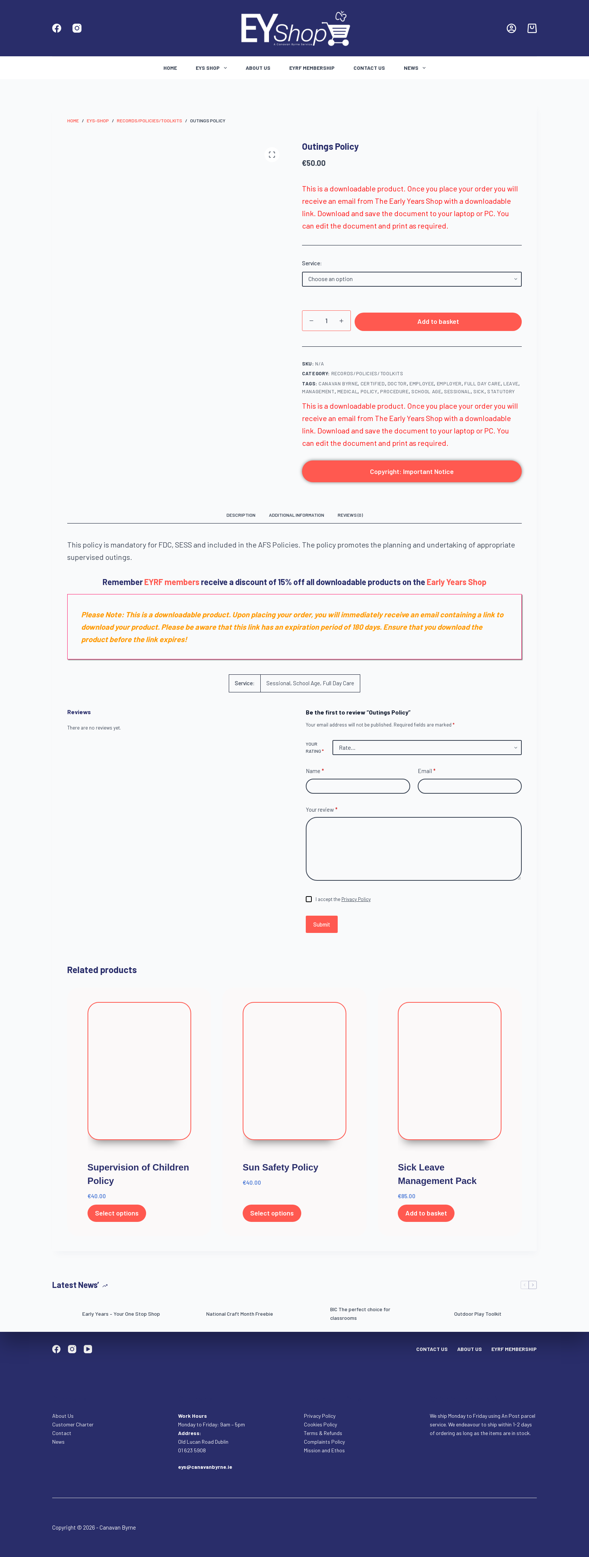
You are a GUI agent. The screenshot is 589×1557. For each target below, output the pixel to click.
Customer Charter (73, 1424)
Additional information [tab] (296, 517)
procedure (394, 394)
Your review (322, 811)
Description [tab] (241, 517)
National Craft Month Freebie (239, 1315)
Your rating (315, 749)
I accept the (343, 901)
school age (426, 394)
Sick (479, 394)
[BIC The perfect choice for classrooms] (311, 1315)
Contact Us (369, 68)
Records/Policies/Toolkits (367, 376)
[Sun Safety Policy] (294, 1079)
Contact (62, 1433)
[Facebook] (56, 28)
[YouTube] (88, 1349)
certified (373, 385)
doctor (397, 385)
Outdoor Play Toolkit (477, 1315)
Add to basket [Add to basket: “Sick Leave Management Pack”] (426, 1215)
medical (347, 394)
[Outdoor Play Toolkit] (435, 1315)
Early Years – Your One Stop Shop (121, 1315)
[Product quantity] (326, 320)
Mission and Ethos (324, 1450)
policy (369, 394)
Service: (312, 263)
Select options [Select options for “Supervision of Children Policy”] (117, 1215)
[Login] (511, 28)
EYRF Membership (312, 68)
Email (427, 773)
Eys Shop (213, 67)
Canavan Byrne (338, 385)
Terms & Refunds (323, 1433)
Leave (510, 385)
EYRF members (171, 583)
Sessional (457, 394)
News (416, 67)
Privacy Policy (356, 901)
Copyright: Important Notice (412, 473)
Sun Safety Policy (280, 1169)
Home (170, 68)
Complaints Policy (324, 1441)
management (318, 394)
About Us (258, 68)
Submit (321, 926)
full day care (482, 385)
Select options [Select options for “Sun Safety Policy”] (272, 1215)
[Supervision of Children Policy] (139, 1079)
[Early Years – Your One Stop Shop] (63, 1315)
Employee (421, 385)
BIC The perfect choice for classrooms (360, 1315)
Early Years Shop (456, 583)
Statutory (501, 394)
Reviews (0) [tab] (350, 517)
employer (449, 385)
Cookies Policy (320, 1424)
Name (315, 773)
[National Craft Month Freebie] (187, 1315)
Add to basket (438, 322)
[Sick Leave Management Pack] (449, 1079)
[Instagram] (77, 28)
